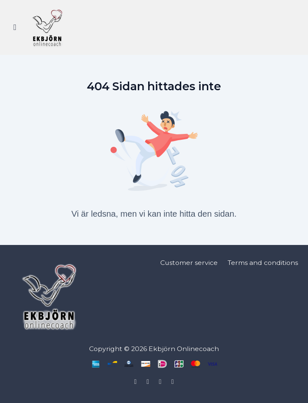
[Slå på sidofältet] (15, 27)
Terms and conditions (263, 263)
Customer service (189, 263)
